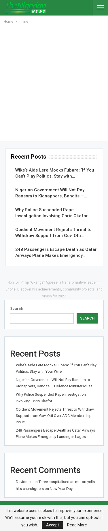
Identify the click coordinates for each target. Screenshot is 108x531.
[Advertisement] (54, 81)
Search (16, 308)
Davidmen (24, 482)
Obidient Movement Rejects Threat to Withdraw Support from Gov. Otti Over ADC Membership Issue (55, 415)
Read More (77, 525)
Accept (52, 525)
